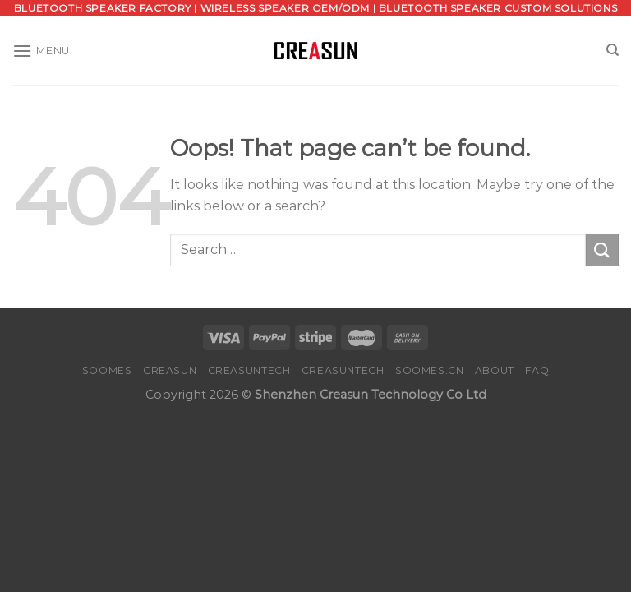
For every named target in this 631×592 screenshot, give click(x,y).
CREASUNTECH (249, 370)
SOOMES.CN (429, 370)
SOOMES (107, 370)
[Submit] (602, 250)
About (494, 370)
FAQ (537, 370)
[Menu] (41, 50)
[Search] (612, 50)
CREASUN (169, 370)
